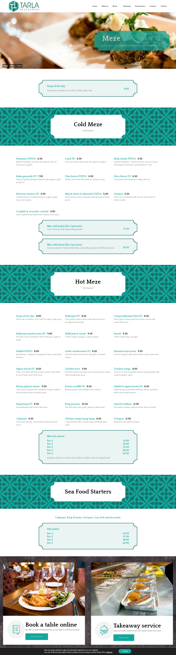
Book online (37, 640)
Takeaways (124, 641)
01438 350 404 (124, 2)
